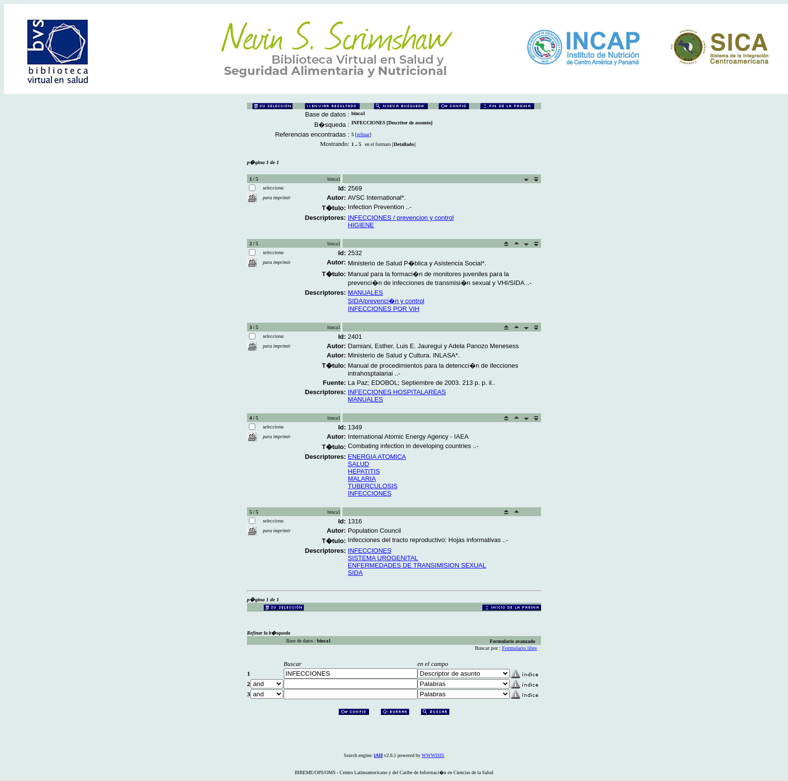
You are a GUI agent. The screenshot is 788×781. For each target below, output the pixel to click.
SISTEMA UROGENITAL (383, 558)
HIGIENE (361, 225)
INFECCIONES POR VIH (383, 308)
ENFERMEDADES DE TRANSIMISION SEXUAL (417, 565)
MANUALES (365, 292)
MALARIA (362, 478)
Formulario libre (519, 648)
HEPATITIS (364, 471)
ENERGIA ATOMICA (377, 456)
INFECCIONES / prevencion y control (401, 217)
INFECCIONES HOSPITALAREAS (397, 392)
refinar (363, 134)
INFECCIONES (370, 493)
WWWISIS (432, 755)
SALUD (358, 464)
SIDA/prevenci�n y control (386, 301)
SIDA (355, 572)
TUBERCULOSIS (372, 486)
